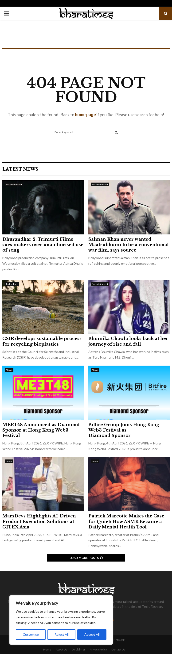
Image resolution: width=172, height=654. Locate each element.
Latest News (20, 169)
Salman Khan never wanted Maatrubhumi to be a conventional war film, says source (128, 245)
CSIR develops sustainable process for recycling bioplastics (42, 341)
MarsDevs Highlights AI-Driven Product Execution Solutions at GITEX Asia (39, 521)
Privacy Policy (98, 649)
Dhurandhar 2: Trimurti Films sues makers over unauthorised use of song (42, 245)
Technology (12, 284)
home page (85, 114)
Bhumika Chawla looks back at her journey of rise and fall (128, 341)
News (9, 369)
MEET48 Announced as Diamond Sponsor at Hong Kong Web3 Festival (41, 430)
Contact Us (118, 649)
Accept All (92, 634)
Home (47, 649)
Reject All (62, 634)
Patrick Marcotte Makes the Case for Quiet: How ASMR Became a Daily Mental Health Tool (126, 521)
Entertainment (14, 184)
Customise (31, 634)
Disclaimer (78, 649)
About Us (61, 649)
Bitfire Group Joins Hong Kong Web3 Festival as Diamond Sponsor (123, 430)
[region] (61, 620)
